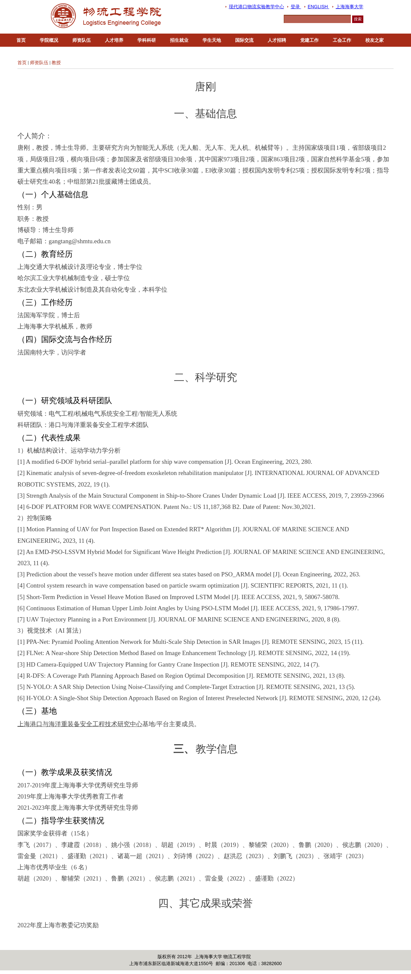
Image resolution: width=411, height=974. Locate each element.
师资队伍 (81, 40)
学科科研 (146, 40)
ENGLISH (318, 6)
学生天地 (212, 40)
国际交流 (244, 40)
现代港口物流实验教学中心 (256, 6)
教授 (56, 62)
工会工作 (342, 40)
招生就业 (179, 40)
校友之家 (374, 40)
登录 (296, 6)
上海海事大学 (349, 6)
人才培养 (114, 40)
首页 (21, 40)
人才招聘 (277, 40)
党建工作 (309, 40)
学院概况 (49, 40)
